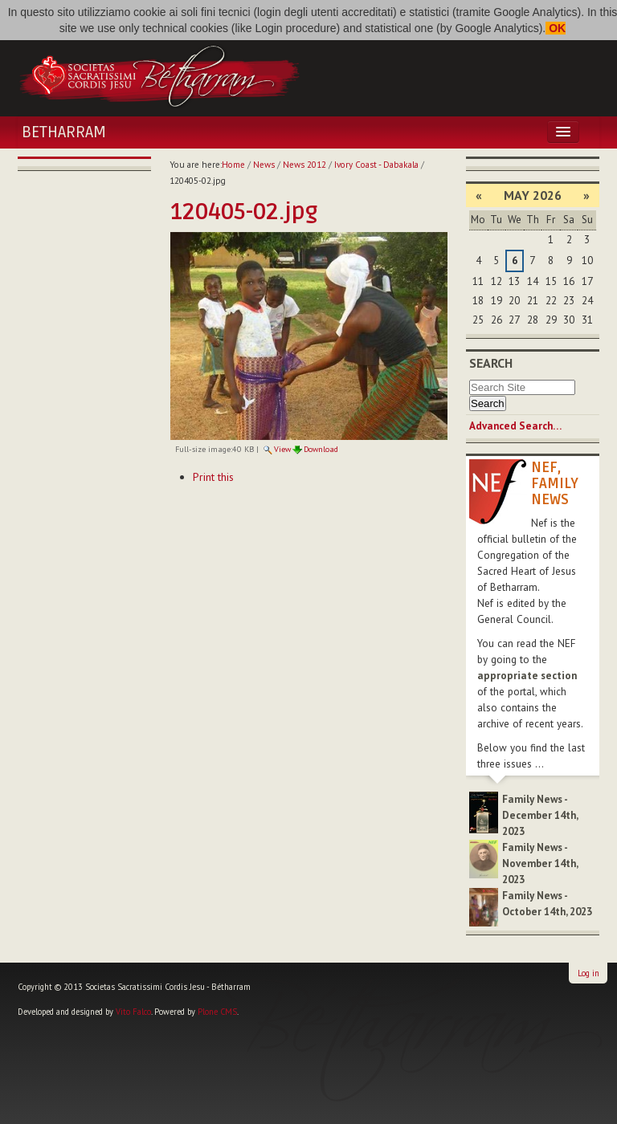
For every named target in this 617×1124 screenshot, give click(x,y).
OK (555, 28)
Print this (213, 477)
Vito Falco (133, 1011)
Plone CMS (217, 1011)
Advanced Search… (515, 426)
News (264, 164)
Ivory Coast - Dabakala (376, 164)
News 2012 (304, 164)
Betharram (64, 132)
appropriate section (527, 675)
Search (491, 363)
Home (233, 164)
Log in (588, 973)
